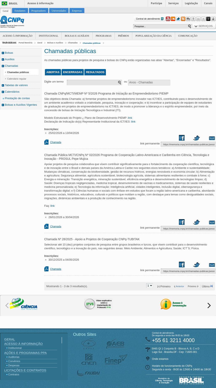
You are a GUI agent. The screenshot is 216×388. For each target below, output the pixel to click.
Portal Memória (25, 43)
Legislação (191, 3)
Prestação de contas (17, 98)
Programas (104, 35)
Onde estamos (160, 358)
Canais (208, 3)
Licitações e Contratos (25, 370)
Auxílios (10, 59)
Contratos (13, 374)
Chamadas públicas (92, 43)
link (130, 117)
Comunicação (187, 35)
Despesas (13, 365)
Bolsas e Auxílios (77, 35)
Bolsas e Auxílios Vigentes (21, 104)
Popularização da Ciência (153, 35)
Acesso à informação (40, 3)
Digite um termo (54, 81)
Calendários (12, 91)
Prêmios (123, 35)
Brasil (13, 3)
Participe (156, 3)
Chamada (55, 142)
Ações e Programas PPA (25, 353)
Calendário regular (16, 78)
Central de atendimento (150, 19)
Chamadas (73, 43)
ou (125, 81)
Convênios (14, 361)
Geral (39, 43)
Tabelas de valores (16, 85)
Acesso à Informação (17, 35)
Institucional (48, 35)
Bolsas (9, 52)
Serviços (173, 3)
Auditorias (13, 357)
